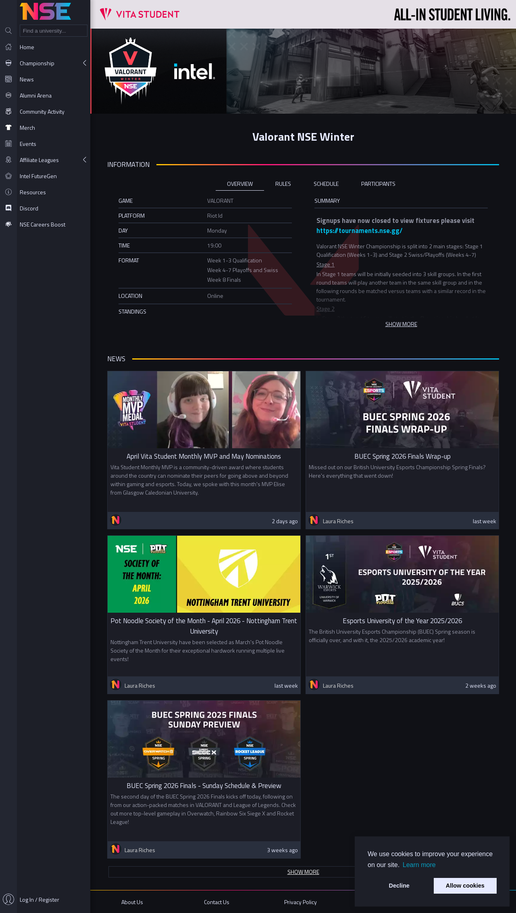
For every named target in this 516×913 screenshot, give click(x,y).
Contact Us (216, 902)
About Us (132, 902)
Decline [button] (399, 885)
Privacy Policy (300, 902)
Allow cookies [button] (465, 885)
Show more (303, 871)
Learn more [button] (419, 864)
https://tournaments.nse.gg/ (359, 230)
